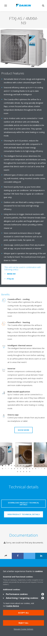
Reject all (23, 623)
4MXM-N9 (11, 274)
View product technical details (23, 514)
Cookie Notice (12, 606)
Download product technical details (23, 503)
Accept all (23, 613)
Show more (23, 430)
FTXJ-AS (10, 279)
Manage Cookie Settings (23, 629)
